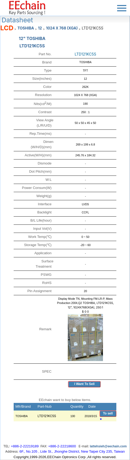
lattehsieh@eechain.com (108, 446)
